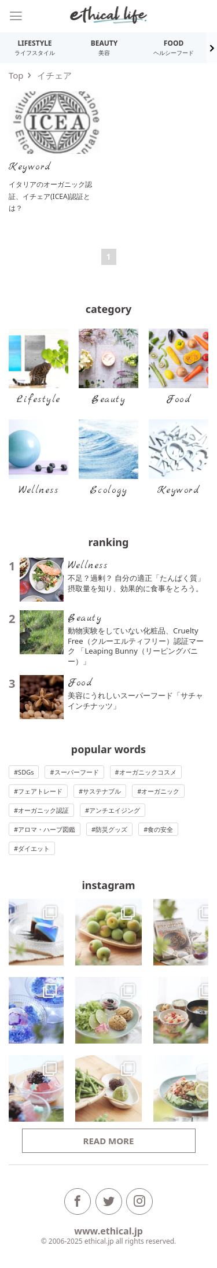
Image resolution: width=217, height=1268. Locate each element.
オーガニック (160, 791)
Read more (108, 1141)
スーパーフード (76, 772)
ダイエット (34, 848)
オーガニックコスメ (147, 772)
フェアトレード (40, 791)
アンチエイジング (114, 810)
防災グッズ (111, 829)
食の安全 (160, 829)
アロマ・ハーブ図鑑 (46, 829)
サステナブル (102, 791)
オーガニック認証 (43, 810)
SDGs (26, 772)
